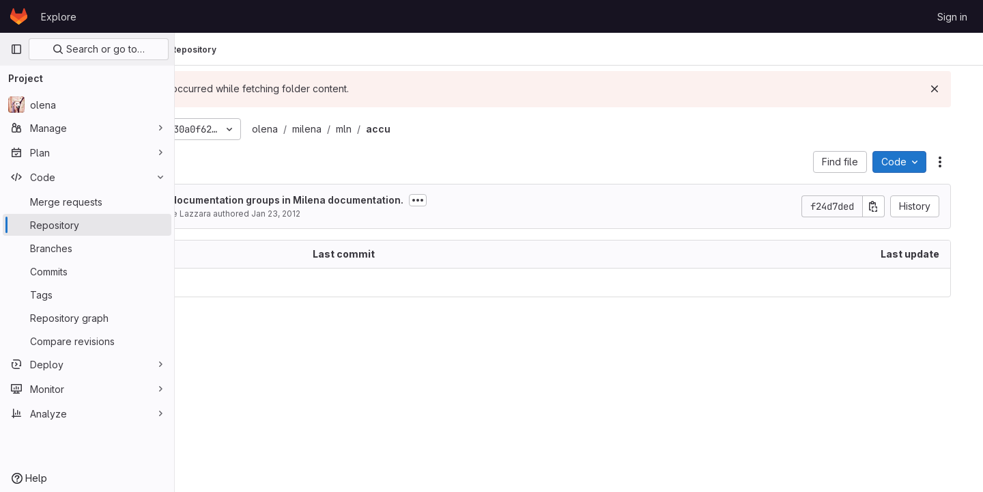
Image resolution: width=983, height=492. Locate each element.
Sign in (952, 17)
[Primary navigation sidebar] (16, 49)
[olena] (87, 104)
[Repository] (87, 225)
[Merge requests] (87, 202)
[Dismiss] (950, 89)
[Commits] (87, 271)
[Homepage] (19, 16)
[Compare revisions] (87, 341)
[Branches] (87, 248)
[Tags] (87, 294)
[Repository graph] (87, 318)
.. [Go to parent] (205, 282)
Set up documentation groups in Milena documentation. (363, 200)
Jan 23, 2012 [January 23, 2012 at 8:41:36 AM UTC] (368, 213)
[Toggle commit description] (510, 200)
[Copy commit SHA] (889, 206)
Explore (58, 17)
